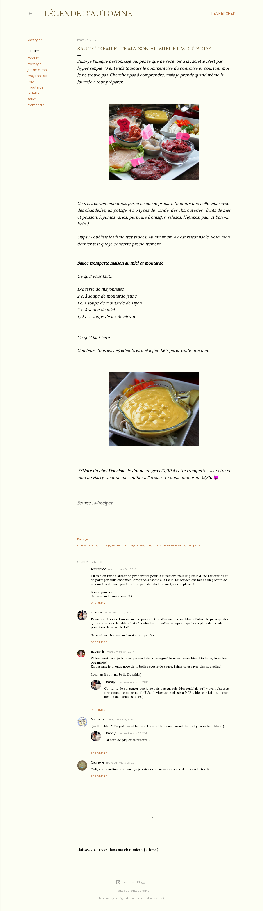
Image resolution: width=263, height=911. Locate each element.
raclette (34, 93)
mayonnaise (37, 76)
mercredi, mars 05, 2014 (133, 682)
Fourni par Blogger (131, 882)
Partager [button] (35, 40)
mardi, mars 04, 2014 (122, 569)
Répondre (99, 603)
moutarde (35, 87)
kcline (145, 890)
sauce (32, 99)
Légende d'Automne (88, 13)
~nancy (96, 612)
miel (31, 82)
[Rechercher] (223, 13)
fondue (33, 58)
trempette (36, 105)
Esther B (97, 652)
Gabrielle (97, 762)
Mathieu (97, 719)
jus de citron (37, 70)
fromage (34, 64)
